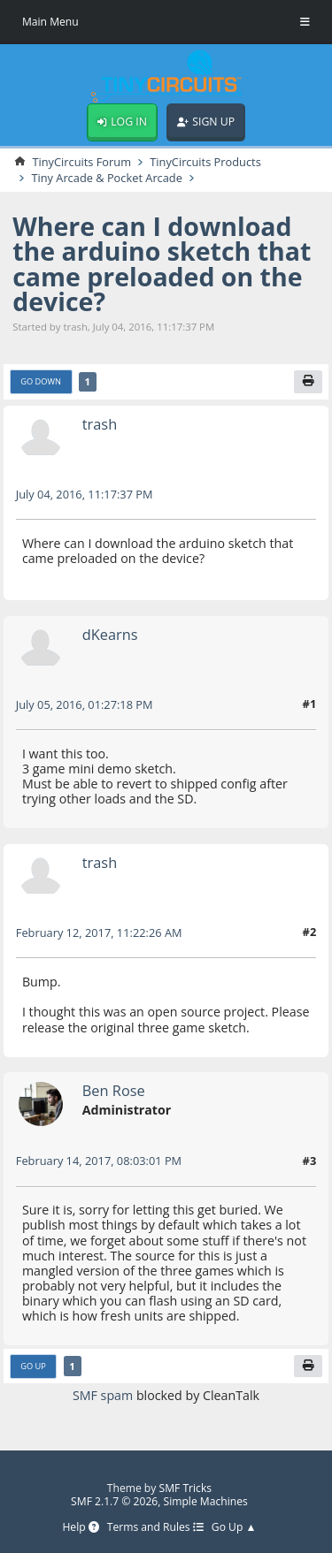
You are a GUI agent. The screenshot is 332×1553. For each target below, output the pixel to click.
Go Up (33, 1366)
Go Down (40, 381)
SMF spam (103, 1395)
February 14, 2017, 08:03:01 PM (98, 1161)
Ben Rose (113, 1090)
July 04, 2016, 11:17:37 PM (84, 494)
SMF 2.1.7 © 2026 (114, 1501)
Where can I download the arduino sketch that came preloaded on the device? (161, 263)
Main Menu (50, 21)
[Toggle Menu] (305, 22)
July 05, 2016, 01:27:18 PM (84, 704)
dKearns (110, 634)
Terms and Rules (155, 1527)
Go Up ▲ (234, 1527)
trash (99, 424)
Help (80, 1527)
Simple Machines (206, 1501)
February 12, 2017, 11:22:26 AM (99, 932)
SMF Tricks (185, 1488)
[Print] (308, 381)
